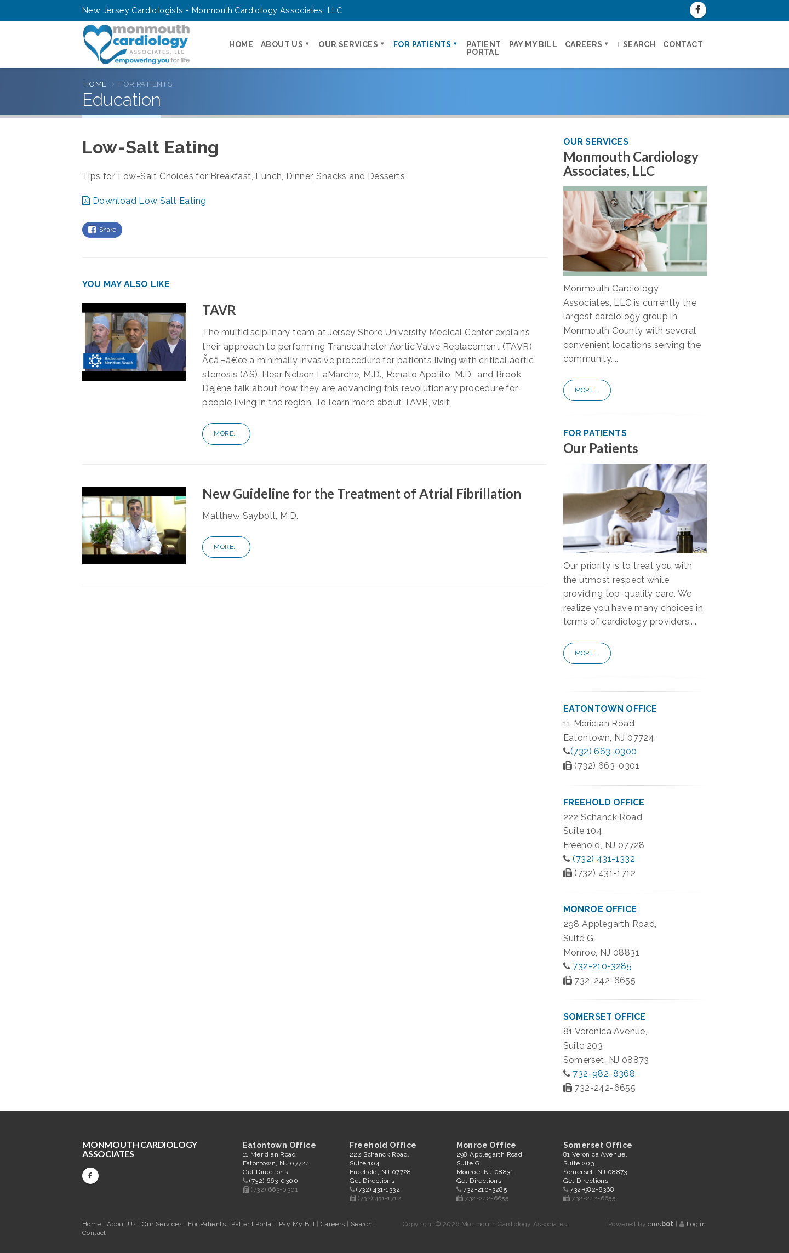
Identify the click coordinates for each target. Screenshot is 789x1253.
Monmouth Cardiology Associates (139, 1149)
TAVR (219, 310)
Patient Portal (484, 48)
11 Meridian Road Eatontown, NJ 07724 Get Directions (276, 1163)
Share (102, 229)
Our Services (348, 44)
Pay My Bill (533, 44)
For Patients (422, 44)
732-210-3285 (602, 966)
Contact (683, 44)
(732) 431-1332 (604, 859)
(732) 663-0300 (603, 751)
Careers (584, 44)
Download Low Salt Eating (144, 201)
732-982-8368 (604, 1073)
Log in (696, 1224)
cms (660, 1224)
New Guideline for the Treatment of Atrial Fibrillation (361, 493)
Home (241, 44)
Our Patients (601, 448)
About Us (282, 44)
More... (226, 433)
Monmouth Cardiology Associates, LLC (631, 163)
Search (636, 44)
